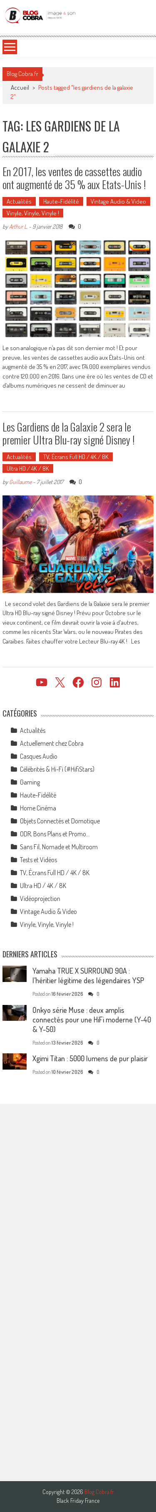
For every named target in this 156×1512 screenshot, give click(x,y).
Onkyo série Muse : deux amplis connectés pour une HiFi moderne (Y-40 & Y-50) (91, 1019)
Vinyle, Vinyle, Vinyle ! (33, 213)
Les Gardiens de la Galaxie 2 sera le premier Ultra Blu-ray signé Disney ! (68, 433)
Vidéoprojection (40, 898)
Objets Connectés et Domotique (60, 821)
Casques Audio (38, 756)
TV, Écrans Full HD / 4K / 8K (76, 457)
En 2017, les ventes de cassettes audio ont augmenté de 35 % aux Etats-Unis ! (74, 177)
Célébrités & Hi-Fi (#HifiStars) (57, 769)
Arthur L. (18, 226)
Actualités (19, 201)
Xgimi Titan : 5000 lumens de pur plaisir (90, 1058)
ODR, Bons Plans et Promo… (55, 834)
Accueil (20, 87)
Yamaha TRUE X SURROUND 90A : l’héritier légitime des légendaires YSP (88, 975)
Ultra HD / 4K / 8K (28, 468)
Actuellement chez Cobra (52, 743)
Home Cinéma (38, 808)
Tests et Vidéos (38, 860)
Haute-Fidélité (61, 201)
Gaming (30, 782)
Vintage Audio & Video (118, 201)
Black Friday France (78, 1501)
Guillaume (20, 481)
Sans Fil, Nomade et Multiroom (59, 847)
